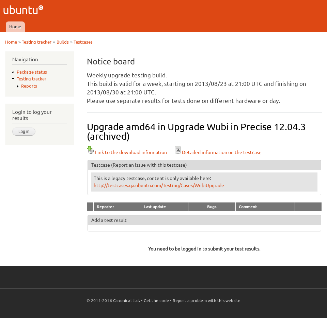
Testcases (83, 42)
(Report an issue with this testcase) (149, 165)
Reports (29, 86)
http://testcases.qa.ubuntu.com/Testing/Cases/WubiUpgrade (159, 185)
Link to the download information (127, 152)
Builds (63, 42)
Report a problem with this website (207, 300)
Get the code (156, 300)
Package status (32, 72)
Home (15, 26)
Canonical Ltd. (126, 300)
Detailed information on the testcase (218, 152)
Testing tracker (36, 42)
